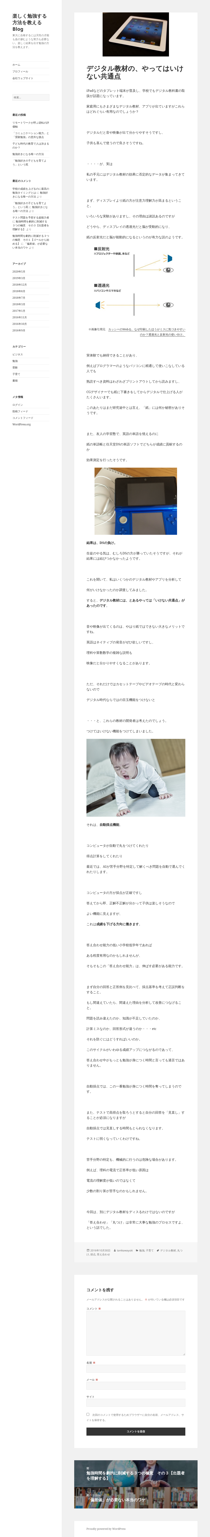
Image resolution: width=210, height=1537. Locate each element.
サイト (90, 1397)
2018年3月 (18, 304)
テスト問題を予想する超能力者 (30, 217)
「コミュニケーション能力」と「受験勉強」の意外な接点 (30, 135)
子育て (16, 374)
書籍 (15, 380)
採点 (93, 1254)
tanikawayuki (125, 1250)
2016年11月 (19, 317)
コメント (93, 1308)
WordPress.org (21, 424)
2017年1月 (18, 311)
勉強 (15, 361)
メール (92, 1380)
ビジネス (17, 354)
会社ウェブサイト (22, 78)
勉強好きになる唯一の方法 (28, 154)
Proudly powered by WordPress (106, 1529)
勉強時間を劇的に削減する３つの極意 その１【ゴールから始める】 (30, 239)
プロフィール (20, 71)
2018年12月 (19, 284)
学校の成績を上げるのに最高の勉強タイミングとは (30, 190)
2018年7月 (18, 298)
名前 (90, 1363)
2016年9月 (18, 330)
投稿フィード (20, 411)
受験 (15, 367)
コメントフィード (22, 418)
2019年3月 (18, 278)
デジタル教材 (168, 1250)
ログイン (17, 405)
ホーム (16, 64)
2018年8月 (18, 291)
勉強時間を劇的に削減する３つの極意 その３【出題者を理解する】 (30, 225)
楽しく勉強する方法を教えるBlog (29, 22)
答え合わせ (103, 1254)
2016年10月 (19, 324)
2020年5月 (18, 271)
